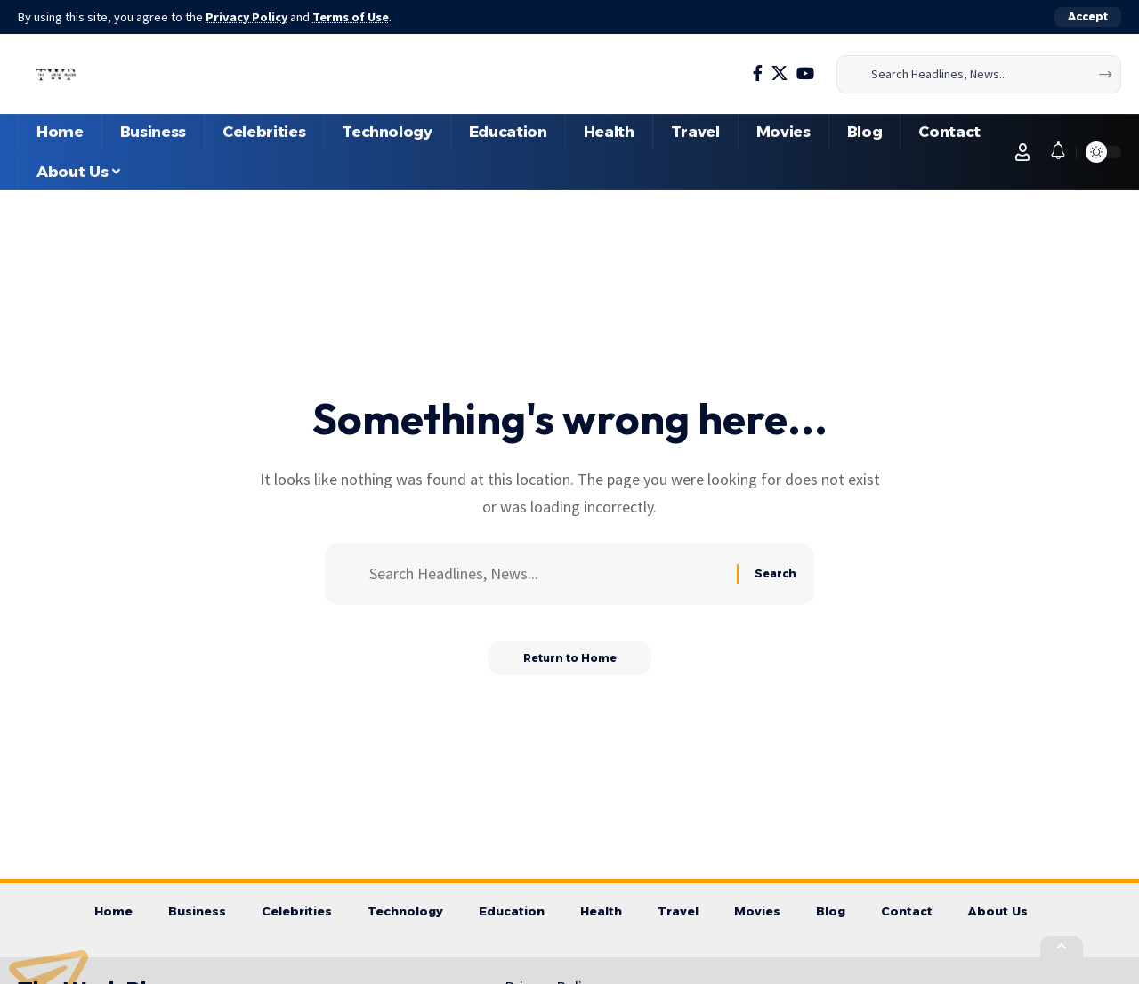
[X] (779, 73)
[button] (1087, 17)
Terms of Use (352, 17)
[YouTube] (805, 73)
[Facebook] (757, 73)
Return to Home (570, 658)
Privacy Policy (247, 17)
